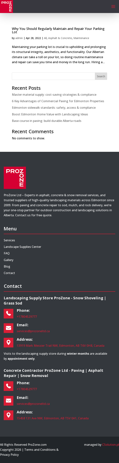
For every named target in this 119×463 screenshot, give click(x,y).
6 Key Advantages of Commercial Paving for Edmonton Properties (58, 101)
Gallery (8, 260)
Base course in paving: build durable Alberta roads (46, 121)
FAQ (7, 253)
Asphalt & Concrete (60, 38)
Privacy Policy (9, 455)
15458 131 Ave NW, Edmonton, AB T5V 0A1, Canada (53, 418)
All (45, 38)
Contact (9, 273)
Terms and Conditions (40, 450)
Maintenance (81, 38)
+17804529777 (27, 317)
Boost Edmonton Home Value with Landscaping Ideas (50, 114)
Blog (7, 266)
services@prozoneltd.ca (33, 331)
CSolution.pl (110, 445)
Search (101, 76)
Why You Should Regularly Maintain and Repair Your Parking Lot (58, 30)
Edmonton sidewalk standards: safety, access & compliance (54, 108)
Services (9, 240)
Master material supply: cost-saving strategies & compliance (54, 95)
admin (19, 38)
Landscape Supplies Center (22, 247)
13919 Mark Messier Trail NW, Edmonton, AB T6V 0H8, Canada (60, 346)
